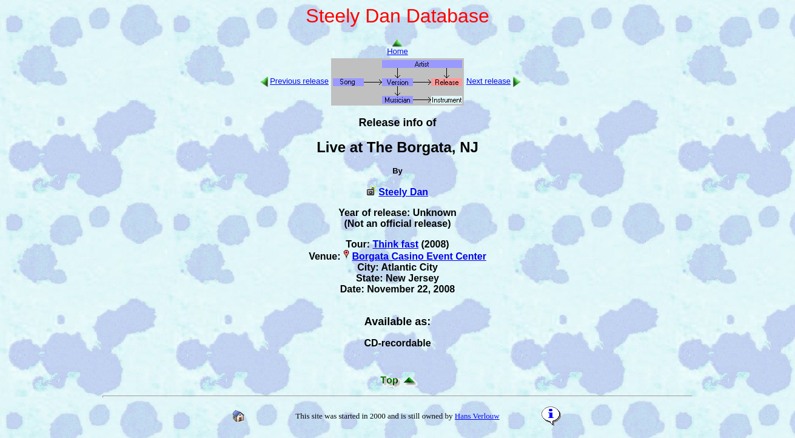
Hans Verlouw (477, 415)
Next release (488, 81)
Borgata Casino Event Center (419, 256)
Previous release (299, 81)
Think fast (395, 244)
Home (397, 47)
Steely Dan (403, 192)
